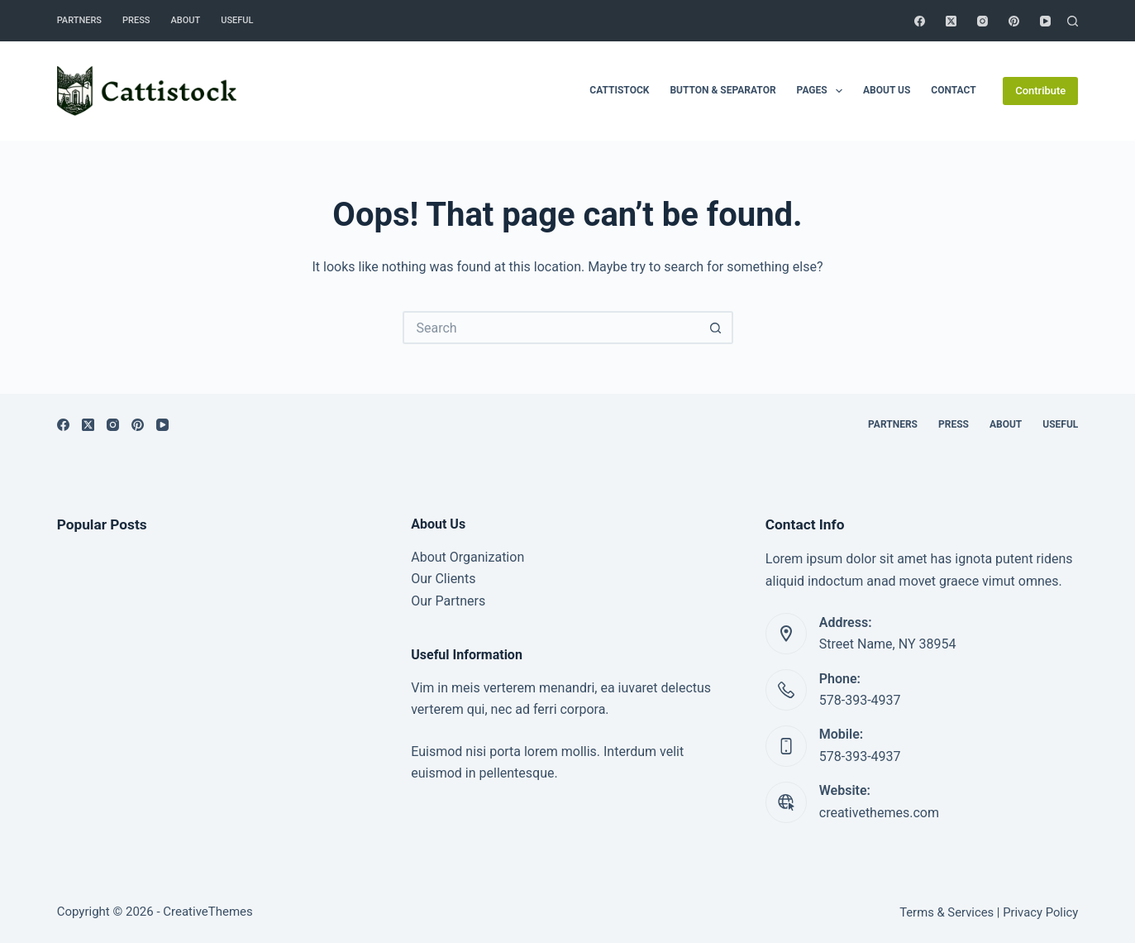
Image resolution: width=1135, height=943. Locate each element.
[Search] (1072, 21)
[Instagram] (982, 21)
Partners (79, 20)
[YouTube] (1045, 21)
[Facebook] (919, 21)
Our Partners (448, 601)
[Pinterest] (1014, 21)
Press (136, 20)
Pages (823, 91)
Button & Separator (722, 90)
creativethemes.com (879, 813)
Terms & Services (946, 912)
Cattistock (619, 90)
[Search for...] (551, 327)
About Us (886, 90)
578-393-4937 (860, 700)
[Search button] (716, 327)
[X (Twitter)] (951, 21)
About (186, 20)
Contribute (1040, 90)
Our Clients (443, 578)
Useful (237, 20)
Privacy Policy (1040, 912)
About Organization (467, 557)
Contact (953, 90)
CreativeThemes (208, 911)
